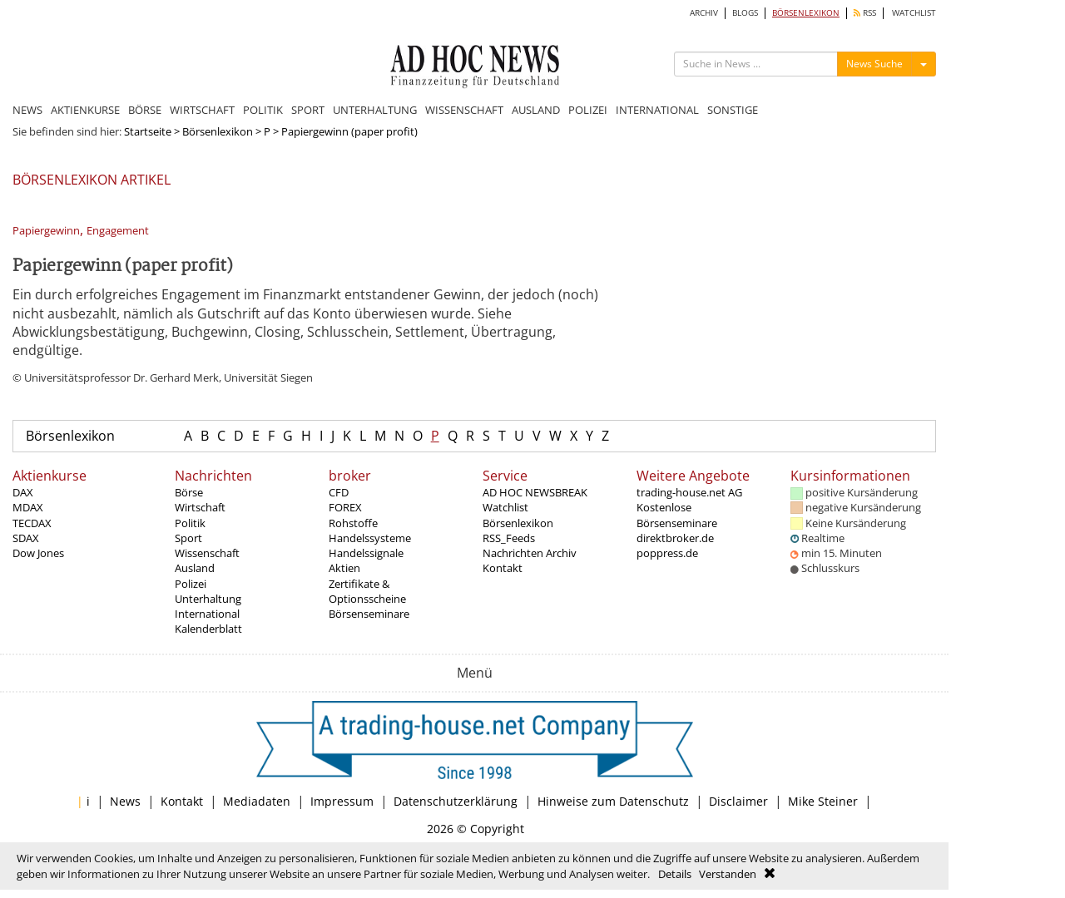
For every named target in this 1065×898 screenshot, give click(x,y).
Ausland (195, 567)
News (125, 801)
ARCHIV (704, 12)
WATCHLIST (914, 12)
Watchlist (505, 507)
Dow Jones (38, 552)
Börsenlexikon (217, 131)
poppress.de (667, 552)
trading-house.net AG (689, 492)
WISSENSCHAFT (464, 109)
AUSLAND (536, 109)
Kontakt (503, 567)
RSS (865, 12)
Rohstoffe (353, 523)
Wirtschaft (200, 507)
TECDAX (32, 523)
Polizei (190, 583)
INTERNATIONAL (657, 109)
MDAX (27, 507)
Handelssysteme (370, 537)
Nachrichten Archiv (530, 552)
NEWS (27, 109)
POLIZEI (587, 109)
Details (674, 873)
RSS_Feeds (509, 537)
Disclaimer (738, 801)
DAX (22, 492)
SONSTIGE (732, 109)
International (207, 613)
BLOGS (745, 12)
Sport (188, 537)
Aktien (344, 567)
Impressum (342, 801)
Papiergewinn (46, 230)
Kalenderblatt (208, 628)
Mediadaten (256, 801)
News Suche (874, 64)
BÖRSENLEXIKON (806, 12)
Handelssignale (366, 552)
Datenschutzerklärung (456, 801)
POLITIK (263, 109)
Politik (190, 523)
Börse (189, 492)
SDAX (25, 537)
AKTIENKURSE (85, 109)
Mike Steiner (823, 801)
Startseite (147, 131)
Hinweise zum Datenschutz (613, 801)
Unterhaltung (208, 598)
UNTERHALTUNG (375, 109)
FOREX (345, 507)
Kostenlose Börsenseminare (677, 515)
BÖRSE (144, 109)
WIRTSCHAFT (202, 109)
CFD (339, 492)
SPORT (307, 109)
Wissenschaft (207, 552)
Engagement (118, 230)
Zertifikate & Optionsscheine (367, 591)
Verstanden (727, 873)
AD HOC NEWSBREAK (535, 492)
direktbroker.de (675, 537)
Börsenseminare (369, 613)
